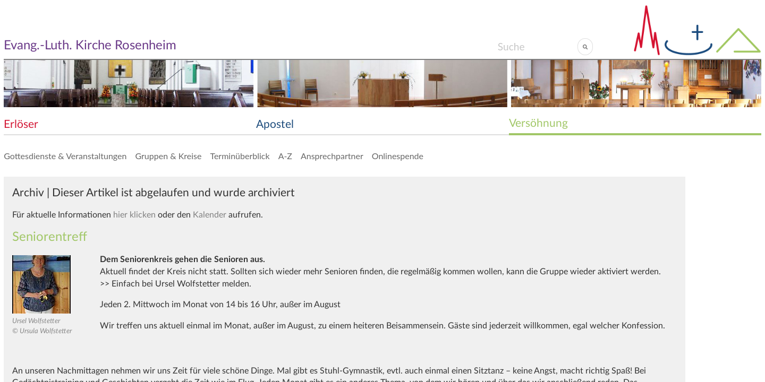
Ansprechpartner (332, 156)
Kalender (209, 215)
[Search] (537, 46)
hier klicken (134, 215)
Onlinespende (397, 156)
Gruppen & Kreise (168, 156)
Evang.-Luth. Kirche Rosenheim (90, 45)
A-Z (285, 156)
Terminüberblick (239, 156)
